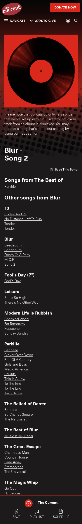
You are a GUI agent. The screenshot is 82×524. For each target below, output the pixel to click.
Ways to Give (43, 20)
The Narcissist (15, 419)
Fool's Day (12, 281)
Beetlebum (13, 245)
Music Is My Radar (18, 436)
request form (30, 134)
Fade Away (12, 462)
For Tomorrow (14, 324)
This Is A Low (14, 379)
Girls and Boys (15, 365)
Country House (16, 457)
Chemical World (16, 319)
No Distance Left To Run (23, 219)
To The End (12, 384)
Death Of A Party (17, 255)
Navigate (15, 20)
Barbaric (10, 410)
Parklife (10, 187)
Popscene (12, 329)
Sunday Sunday (16, 333)
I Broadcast (13, 493)
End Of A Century (17, 360)
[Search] (76, 20)
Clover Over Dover (18, 355)
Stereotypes (13, 467)
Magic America (16, 369)
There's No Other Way (21, 303)
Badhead (11, 350)
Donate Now (65, 7)
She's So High (15, 298)
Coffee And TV (15, 214)
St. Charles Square (18, 415)
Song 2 (9, 264)
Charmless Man (16, 453)
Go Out (10, 489)
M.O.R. (9, 260)
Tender (9, 224)
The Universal (15, 472)
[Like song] (64, 169)
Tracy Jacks (13, 393)
